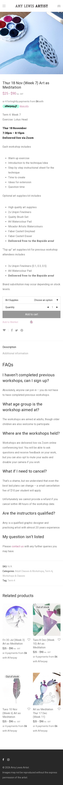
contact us (18, 546)
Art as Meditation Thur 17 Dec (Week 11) (43, 713)
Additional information (15, 353)
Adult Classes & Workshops (29, 571)
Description (9, 347)
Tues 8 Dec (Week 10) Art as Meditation (43, 643)
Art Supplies (11, 300)
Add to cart (31, 314)
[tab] (31, 347)
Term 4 (48, 571)
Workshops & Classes (14, 575)
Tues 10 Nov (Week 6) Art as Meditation (12, 713)
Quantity (9, 307)
